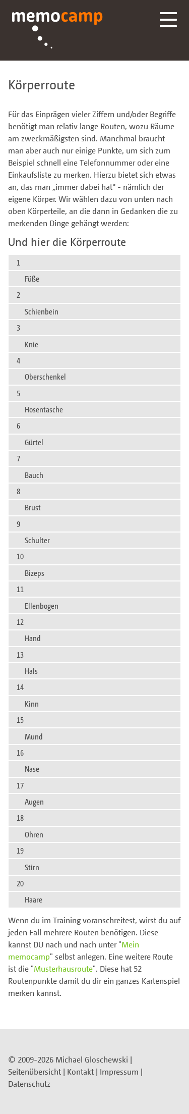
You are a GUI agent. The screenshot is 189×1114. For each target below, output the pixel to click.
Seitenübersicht (34, 1072)
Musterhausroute (63, 969)
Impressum (119, 1072)
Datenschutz (29, 1084)
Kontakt (80, 1072)
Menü (168, 19)
